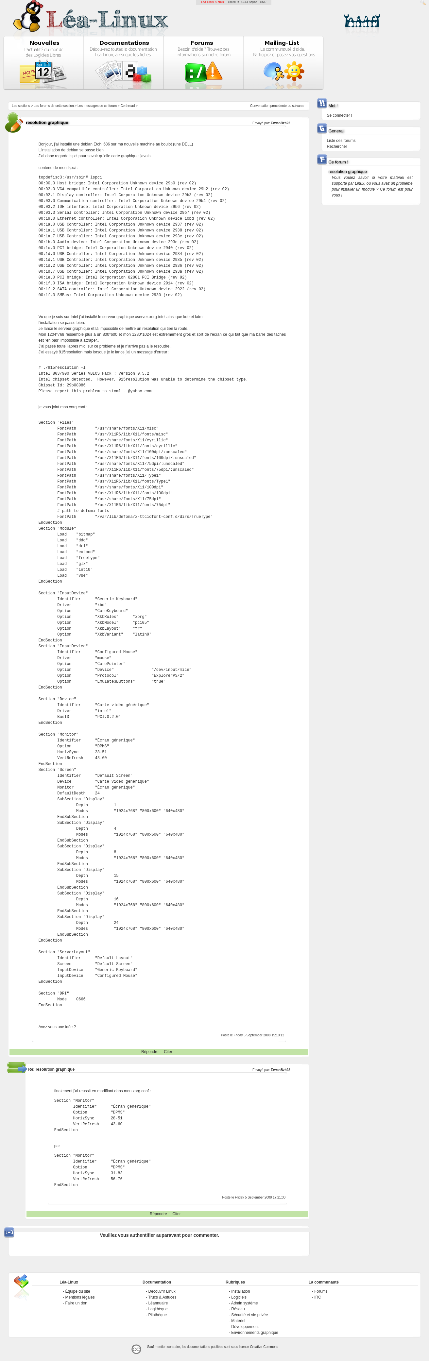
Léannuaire (158, 1303)
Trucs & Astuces (162, 1297)
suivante (298, 106)
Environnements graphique (254, 1332)
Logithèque (157, 1309)
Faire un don (76, 1303)
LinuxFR (233, 2)
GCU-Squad (249, 2)
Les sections (21, 106)
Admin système (244, 1303)
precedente (278, 106)
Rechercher (337, 146)
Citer (168, 1051)
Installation (240, 1291)
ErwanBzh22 (280, 123)
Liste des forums (341, 140)
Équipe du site (77, 1291)
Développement (245, 1326)
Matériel (238, 1320)
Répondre (150, 1051)
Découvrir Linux (161, 1291)
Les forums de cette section (54, 106)
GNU (263, 2)
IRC (317, 1297)
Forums (321, 1291)
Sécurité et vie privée (249, 1315)
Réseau (238, 1309)
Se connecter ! (339, 115)
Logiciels (239, 1297)
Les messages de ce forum (97, 106)
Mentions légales (80, 1297)
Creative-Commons (264, 1347)
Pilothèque (157, 1315)
